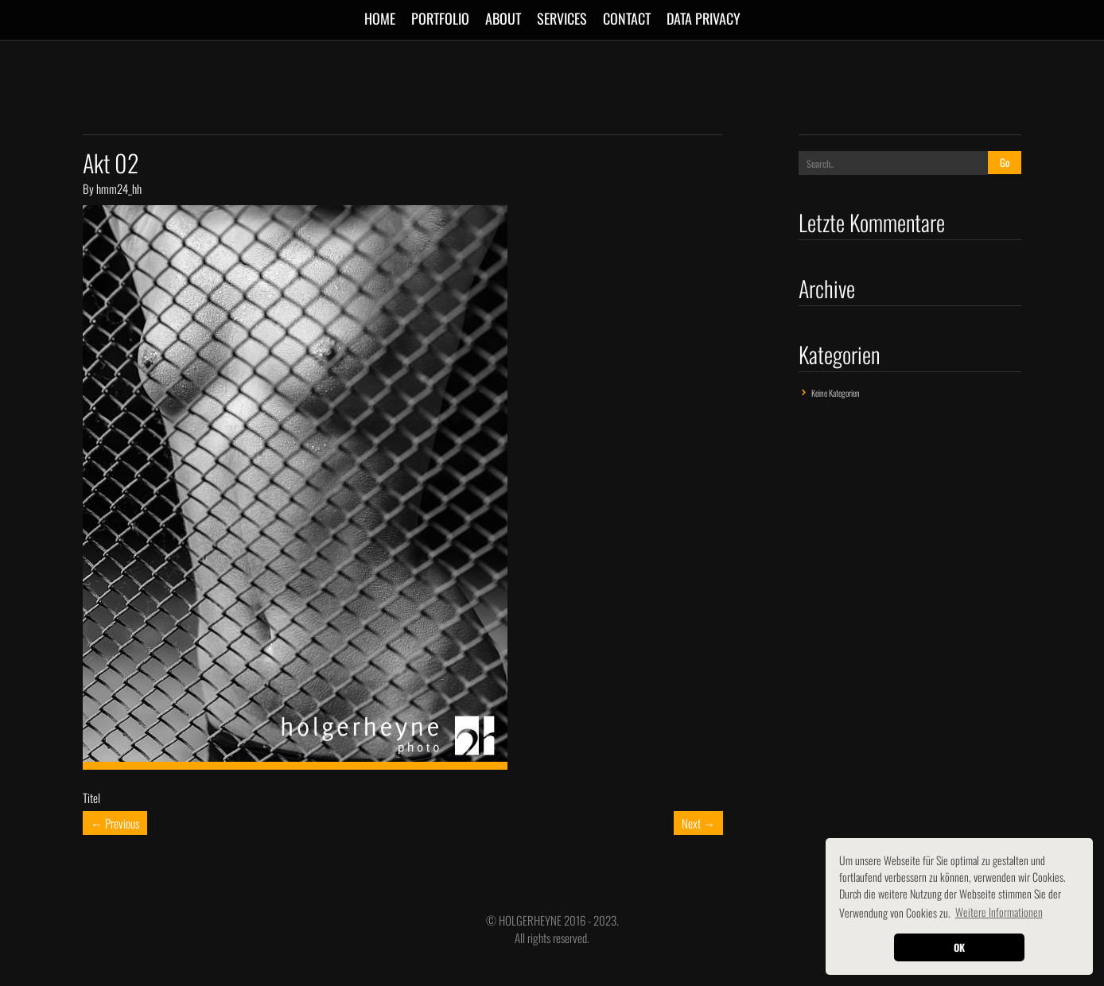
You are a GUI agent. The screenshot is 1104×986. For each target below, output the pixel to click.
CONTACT (627, 18)
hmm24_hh (119, 188)
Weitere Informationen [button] (999, 911)
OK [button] (959, 947)
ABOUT (503, 18)
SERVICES (562, 18)
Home (379, 18)
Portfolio (440, 18)
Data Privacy (704, 18)
